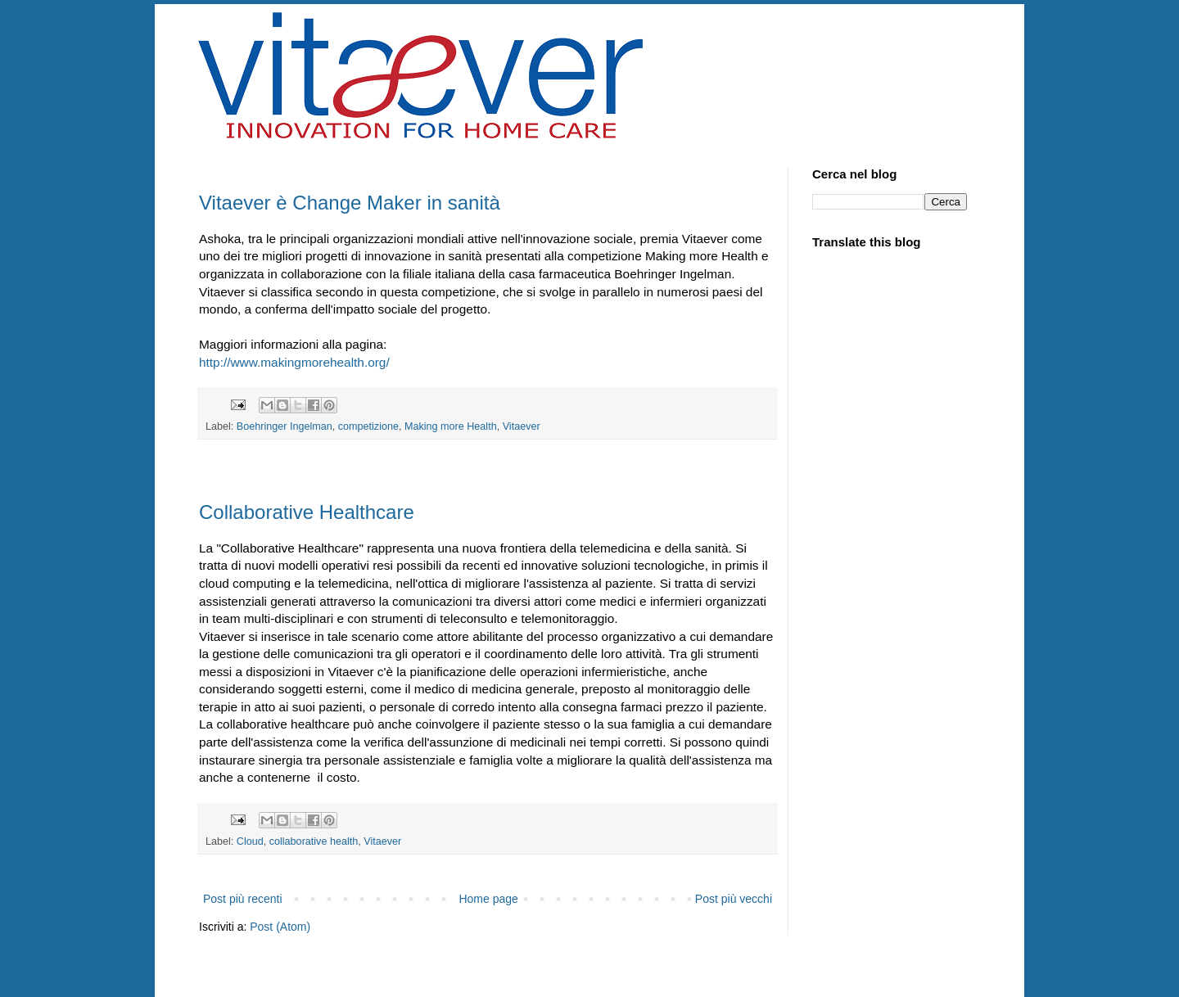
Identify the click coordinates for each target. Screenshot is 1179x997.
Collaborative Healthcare (306, 512)
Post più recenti (242, 898)
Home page (487, 898)
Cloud (250, 841)
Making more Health (450, 426)
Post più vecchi (733, 898)
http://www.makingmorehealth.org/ (294, 362)
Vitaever (521, 426)
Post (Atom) (280, 926)
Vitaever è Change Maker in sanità (349, 203)
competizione (368, 426)
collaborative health (314, 841)
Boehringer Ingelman (284, 426)
